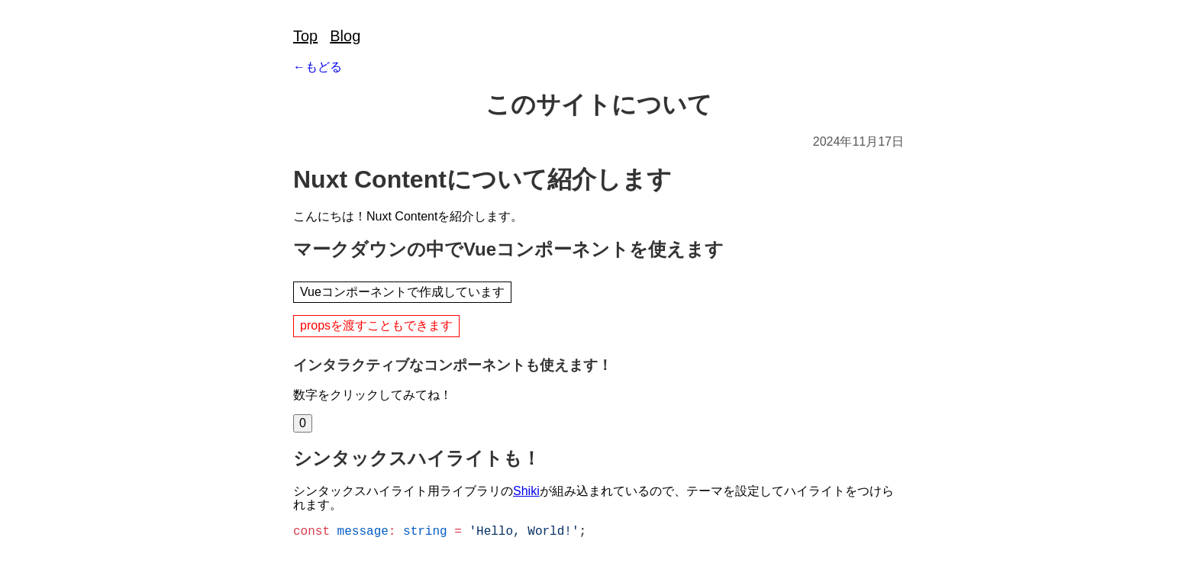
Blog (345, 35)
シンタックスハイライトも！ (416, 458)
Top (305, 35)
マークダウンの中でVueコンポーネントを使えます (508, 249)
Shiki (526, 490)
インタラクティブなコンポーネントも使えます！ (452, 365)
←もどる (317, 66)
